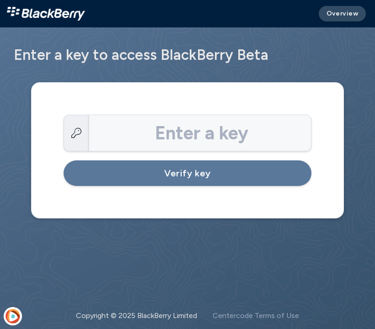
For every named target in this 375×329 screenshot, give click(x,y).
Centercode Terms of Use (256, 315)
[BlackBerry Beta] (46, 13)
